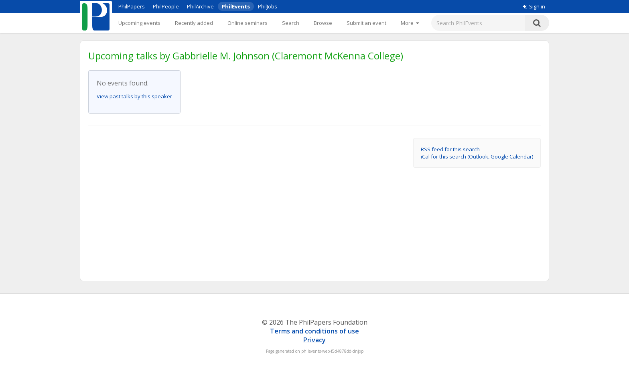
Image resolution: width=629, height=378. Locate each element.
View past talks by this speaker (134, 96)
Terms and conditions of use (314, 331)
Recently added (194, 22)
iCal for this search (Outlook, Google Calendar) (477, 156)
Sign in (534, 6)
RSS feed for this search (450, 149)
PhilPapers (131, 6)
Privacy (314, 339)
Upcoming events (139, 22)
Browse (323, 22)
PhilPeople (166, 6)
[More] (409, 22)
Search (290, 22)
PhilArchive (200, 6)
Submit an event (366, 22)
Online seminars (247, 22)
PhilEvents (236, 6)
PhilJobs (267, 6)
